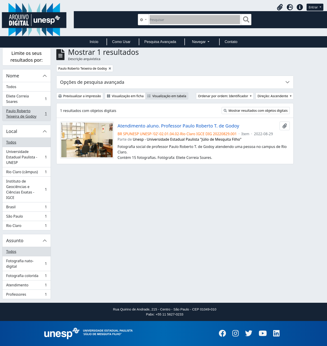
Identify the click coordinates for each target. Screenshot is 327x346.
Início (94, 42)
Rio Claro (26, 226)
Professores (26, 295)
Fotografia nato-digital (26, 263)
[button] (280, 7)
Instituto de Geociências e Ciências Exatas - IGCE (26, 189)
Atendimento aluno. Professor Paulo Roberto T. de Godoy (178, 126)
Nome (12, 76)
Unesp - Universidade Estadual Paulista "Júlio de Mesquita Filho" (187, 139)
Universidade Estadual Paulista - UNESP (26, 157)
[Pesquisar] (195, 19)
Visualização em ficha (125, 96)
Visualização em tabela (166, 96)
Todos (11, 86)
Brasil (26, 208)
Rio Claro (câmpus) (26, 173)
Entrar (314, 7)
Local (11, 131)
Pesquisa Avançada (160, 42)
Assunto (14, 240)
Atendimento (26, 286)
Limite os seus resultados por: (26, 56)
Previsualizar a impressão (79, 96)
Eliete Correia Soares (26, 99)
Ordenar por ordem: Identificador (223, 96)
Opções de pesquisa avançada (92, 82)
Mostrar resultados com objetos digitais (256, 110)
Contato (231, 42)
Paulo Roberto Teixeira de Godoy (26, 113)
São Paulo (26, 217)
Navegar (199, 42)
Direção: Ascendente (273, 96)
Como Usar (121, 42)
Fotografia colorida (26, 276)
